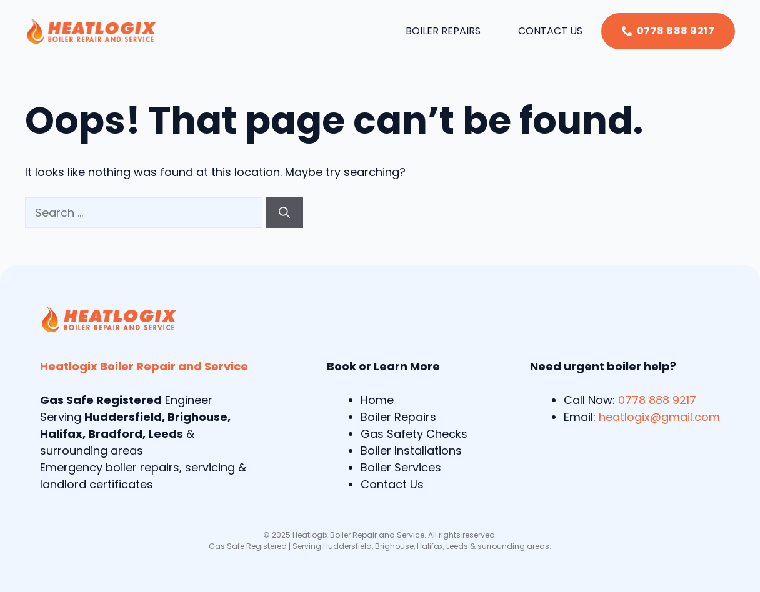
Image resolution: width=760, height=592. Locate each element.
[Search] (284, 212)
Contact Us (550, 31)
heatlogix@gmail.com (659, 417)
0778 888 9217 (657, 400)
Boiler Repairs (443, 31)
